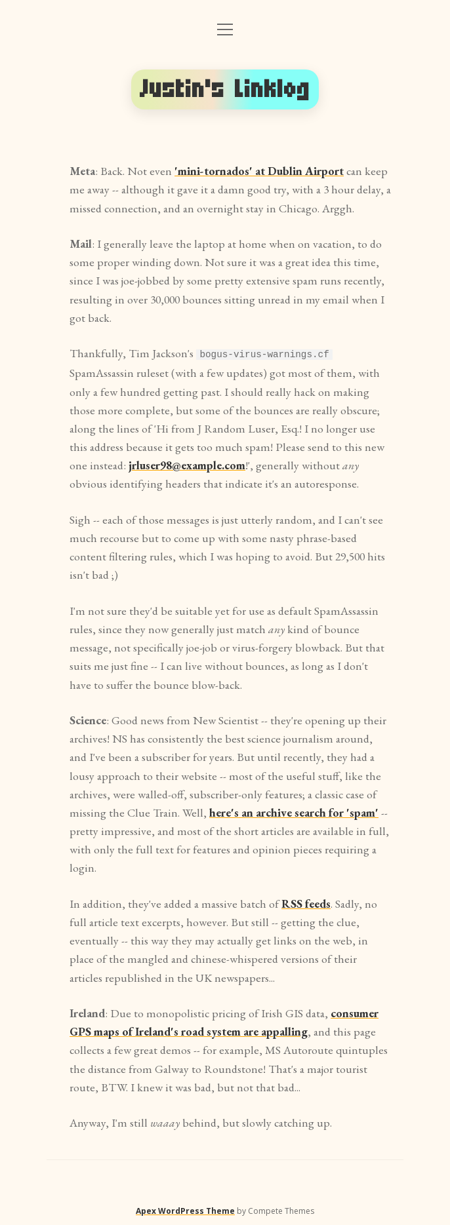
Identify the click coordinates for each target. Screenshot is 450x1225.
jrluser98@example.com (187, 464)
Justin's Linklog (225, 89)
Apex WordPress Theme (185, 1210)
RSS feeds (306, 902)
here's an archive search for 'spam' (293, 811)
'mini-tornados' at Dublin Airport (259, 170)
